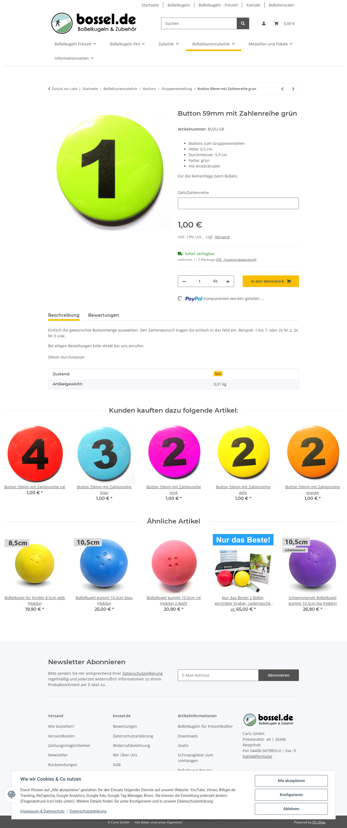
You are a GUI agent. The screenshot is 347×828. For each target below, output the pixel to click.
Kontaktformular (257, 756)
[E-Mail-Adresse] (218, 675)
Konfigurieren (291, 795)
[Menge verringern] (184, 281)
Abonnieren (278, 675)
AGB (117, 764)
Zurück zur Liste (64, 88)
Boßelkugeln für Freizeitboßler (205, 726)
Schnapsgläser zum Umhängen (195, 757)
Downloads (188, 736)
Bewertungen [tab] (103, 315)
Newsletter (58, 754)
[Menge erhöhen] (228, 281)
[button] (264, 23)
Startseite (150, 5)
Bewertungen (125, 726)
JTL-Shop (318, 822)
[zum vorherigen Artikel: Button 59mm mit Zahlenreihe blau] (282, 89)
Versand (222, 236)
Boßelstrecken (282, 5)
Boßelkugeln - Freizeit (218, 5)
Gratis (183, 745)
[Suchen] (199, 23)
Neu (218, 374)
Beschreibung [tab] (63, 315)
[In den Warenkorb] (52, 107)
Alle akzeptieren (291, 781)
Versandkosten (61, 736)
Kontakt (253, 5)
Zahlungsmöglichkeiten (69, 745)
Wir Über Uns (125, 754)
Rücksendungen (62, 764)
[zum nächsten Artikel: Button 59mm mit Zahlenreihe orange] (293, 89)
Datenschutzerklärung (88, 811)
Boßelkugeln (179, 5)
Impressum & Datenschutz (42, 811)
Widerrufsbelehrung (131, 745)
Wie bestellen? (61, 726)
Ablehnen (291, 809)
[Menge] (199, 281)
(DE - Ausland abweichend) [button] (236, 259)
